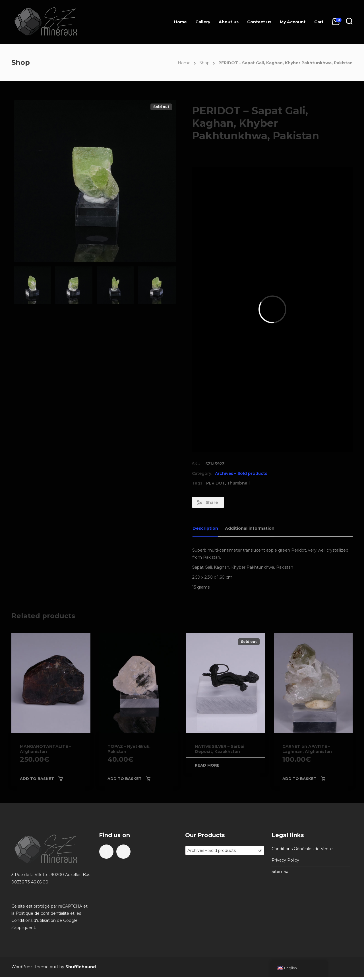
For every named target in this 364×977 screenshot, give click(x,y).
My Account (293, 21)
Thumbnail (238, 483)
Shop (204, 62)
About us (229, 21)
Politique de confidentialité (42, 913)
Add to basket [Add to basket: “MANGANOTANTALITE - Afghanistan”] (37, 778)
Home (180, 21)
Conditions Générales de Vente (302, 848)
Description (205, 528)
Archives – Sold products (241, 473)
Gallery (202, 21)
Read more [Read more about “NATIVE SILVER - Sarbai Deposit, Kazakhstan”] (207, 765)
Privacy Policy (285, 860)
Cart (319, 21)
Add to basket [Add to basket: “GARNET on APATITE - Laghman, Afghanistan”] (299, 778)
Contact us (259, 21)
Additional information (249, 528)
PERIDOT (215, 483)
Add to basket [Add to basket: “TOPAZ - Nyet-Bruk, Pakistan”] (124, 778)
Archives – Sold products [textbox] (224, 850)
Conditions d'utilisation (33, 920)
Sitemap (280, 871)
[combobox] (224, 850)
